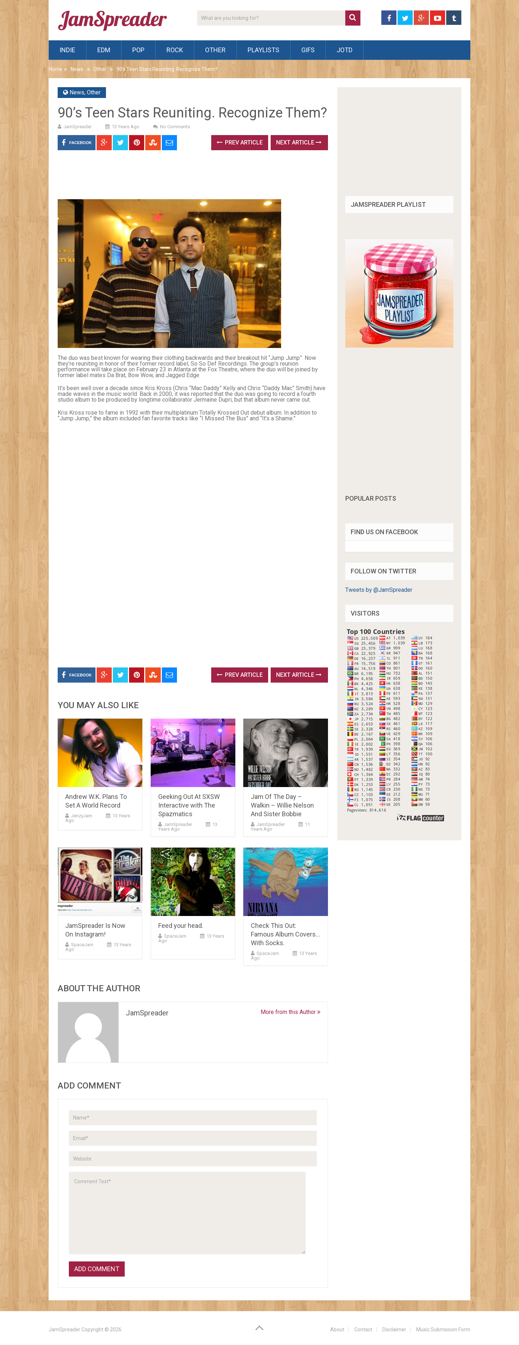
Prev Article (240, 142)
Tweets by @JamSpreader (378, 589)
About (337, 1329)
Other (215, 50)
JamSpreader (77, 126)
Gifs (308, 50)
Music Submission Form (443, 1329)
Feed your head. (180, 925)
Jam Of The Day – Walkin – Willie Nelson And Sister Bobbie (282, 805)
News (77, 69)
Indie (67, 50)
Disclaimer (394, 1329)
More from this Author (290, 1012)
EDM (103, 50)
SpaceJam (82, 944)
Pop (138, 50)
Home (55, 69)
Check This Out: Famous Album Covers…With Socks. (285, 934)
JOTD (344, 50)
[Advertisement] (189, 177)
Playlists (263, 50)
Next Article (298, 142)
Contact (363, 1329)
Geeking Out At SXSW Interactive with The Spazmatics (189, 805)
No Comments (175, 126)
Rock (175, 50)
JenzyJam (81, 815)
